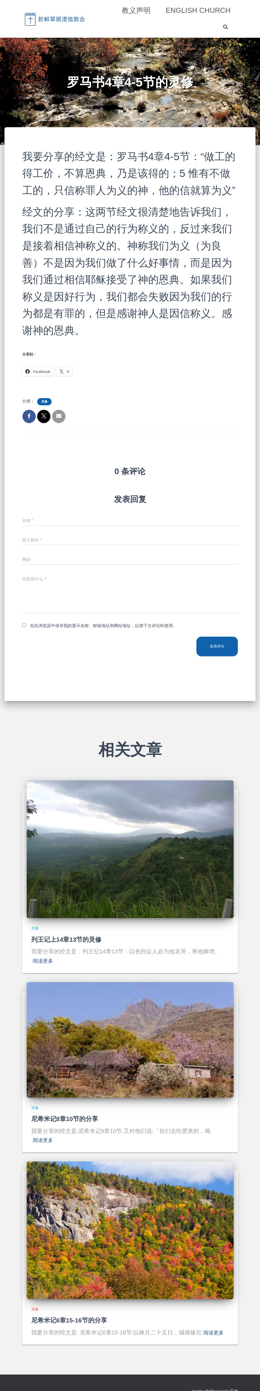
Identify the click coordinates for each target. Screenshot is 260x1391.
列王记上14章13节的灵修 (70, 939)
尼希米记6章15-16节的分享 (73, 1320)
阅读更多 (44, 961)
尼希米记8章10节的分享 (68, 1118)
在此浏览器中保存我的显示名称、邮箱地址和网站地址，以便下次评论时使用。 (103, 625)
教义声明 (136, 10)
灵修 (44, 401)
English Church (198, 10)
